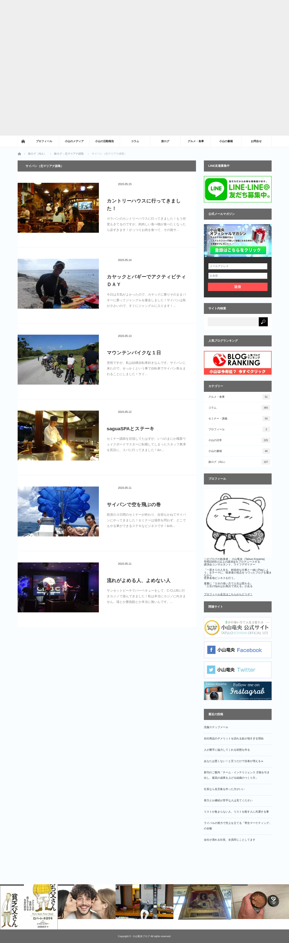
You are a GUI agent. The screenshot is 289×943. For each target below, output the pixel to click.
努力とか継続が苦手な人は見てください (228, 800)
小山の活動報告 (104, 141)
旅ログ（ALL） (239, 462)
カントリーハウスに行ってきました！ (144, 204)
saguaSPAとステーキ (130, 428)
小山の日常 (239, 440)
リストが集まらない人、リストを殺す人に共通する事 (236, 811)
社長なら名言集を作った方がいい (224, 789)
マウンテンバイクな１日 (134, 352)
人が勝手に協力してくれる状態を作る (227, 749)
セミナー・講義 (239, 418)
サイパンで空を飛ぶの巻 (134, 504)
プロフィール (44, 141)
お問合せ (256, 141)
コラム (135, 141)
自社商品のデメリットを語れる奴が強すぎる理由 (233, 738)
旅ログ (165, 141)
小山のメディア (74, 141)
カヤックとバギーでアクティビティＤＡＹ (146, 280)
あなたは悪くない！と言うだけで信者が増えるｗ (233, 761)
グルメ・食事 (196, 141)
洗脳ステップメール (216, 727)
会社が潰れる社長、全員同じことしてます (229, 839)
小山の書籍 (226, 141)
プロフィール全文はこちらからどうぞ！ (228, 594)
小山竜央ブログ (141, 936)
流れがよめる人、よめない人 (138, 580)
